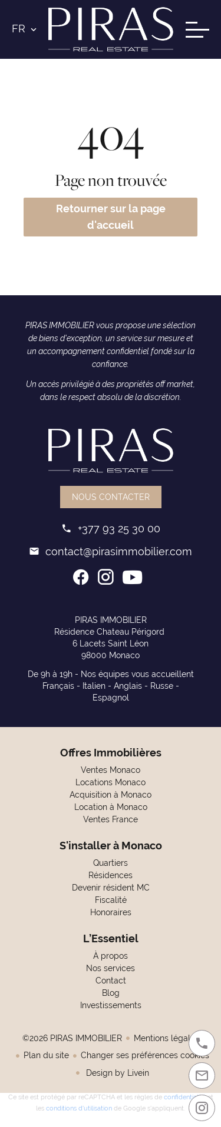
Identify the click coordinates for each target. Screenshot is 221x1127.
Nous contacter (111, 497)
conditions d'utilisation (79, 1107)
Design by (116, 1073)
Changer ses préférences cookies (145, 1055)
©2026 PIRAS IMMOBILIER (72, 1038)
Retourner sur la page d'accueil (111, 216)
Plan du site (46, 1055)
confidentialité (185, 1095)
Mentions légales (166, 1038)
